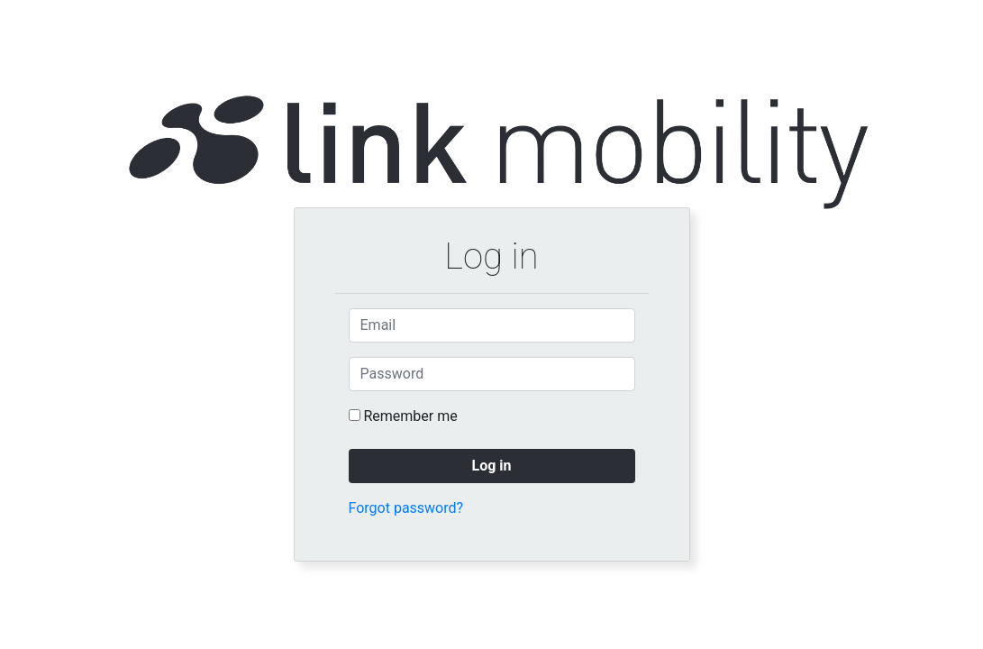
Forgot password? (406, 507)
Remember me (410, 416)
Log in (491, 465)
